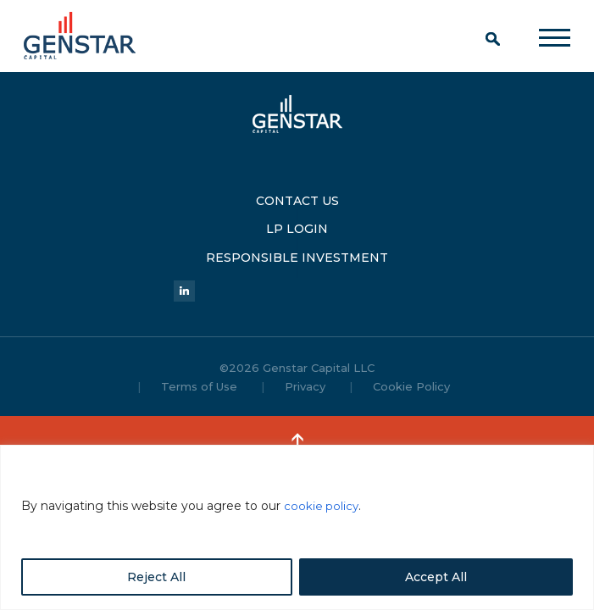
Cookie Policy (411, 368)
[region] (297, 527)
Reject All (156, 577)
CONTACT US (297, 195)
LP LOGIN (297, 216)
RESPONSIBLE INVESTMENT (297, 236)
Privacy (305, 368)
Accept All (436, 577)
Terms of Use (199, 368)
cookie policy (322, 505)
